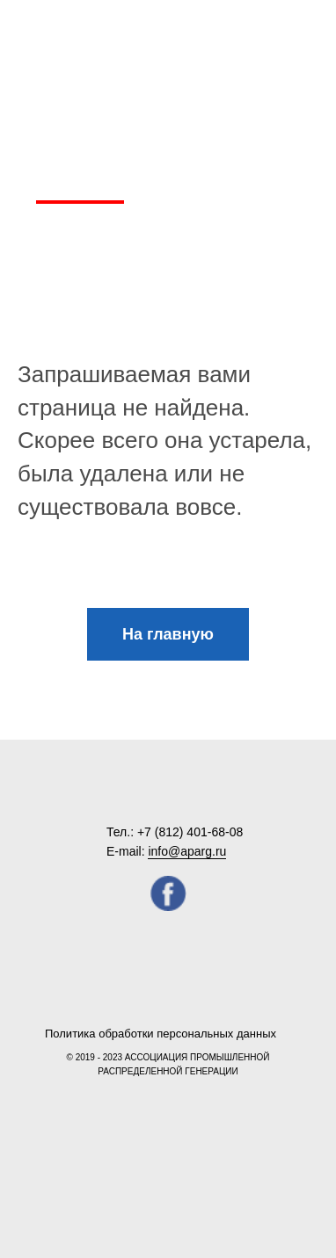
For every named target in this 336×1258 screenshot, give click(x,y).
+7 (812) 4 (165, 832)
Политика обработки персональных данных (160, 1033)
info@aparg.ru (187, 851)
